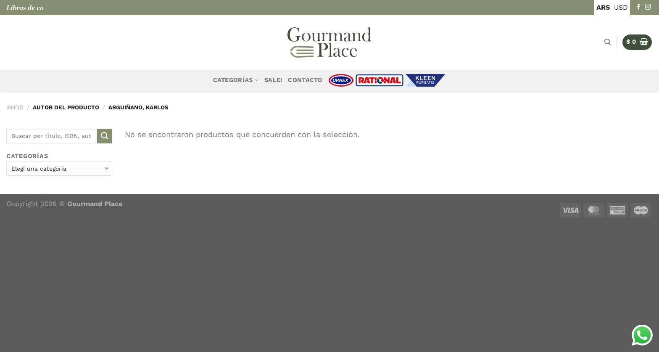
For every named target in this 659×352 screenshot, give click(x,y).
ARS (603, 7)
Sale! (273, 80)
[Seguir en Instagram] (648, 7)
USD (621, 7)
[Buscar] (607, 42)
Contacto (305, 80)
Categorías (235, 80)
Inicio (15, 107)
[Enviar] (104, 136)
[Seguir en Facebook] (639, 7)
